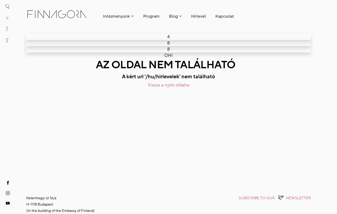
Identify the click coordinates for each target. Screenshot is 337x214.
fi (7, 18)
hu (7, 28)
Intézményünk (116, 16)
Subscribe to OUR (275, 198)
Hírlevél (198, 16)
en (7, 40)
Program (151, 16)
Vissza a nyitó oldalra (168, 85)
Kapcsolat (224, 16)
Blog (173, 16)
